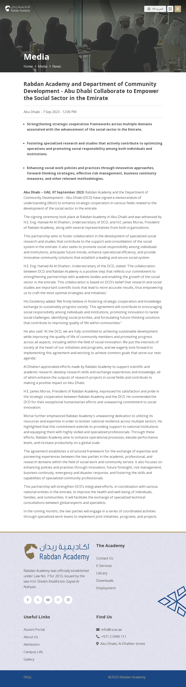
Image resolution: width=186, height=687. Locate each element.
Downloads (105, 580)
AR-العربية (157, 9)
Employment (106, 588)
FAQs (27, 677)
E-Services (104, 565)
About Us (31, 637)
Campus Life (33, 652)
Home (28, 66)
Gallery (29, 659)
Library (101, 573)
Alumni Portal (34, 629)
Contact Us (104, 558)
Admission (32, 644)
